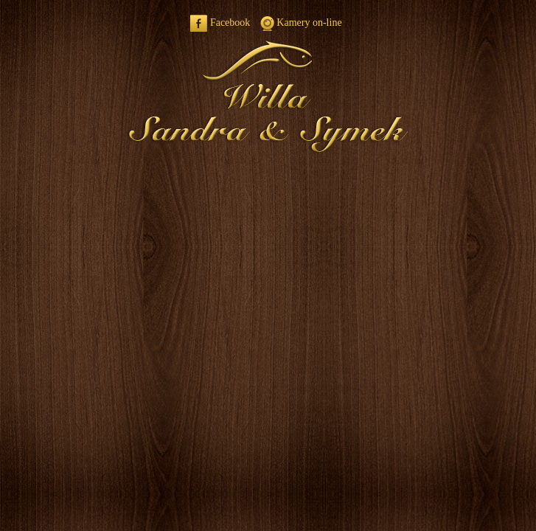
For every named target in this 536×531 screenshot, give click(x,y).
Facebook (220, 22)
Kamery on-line (301, 22)
